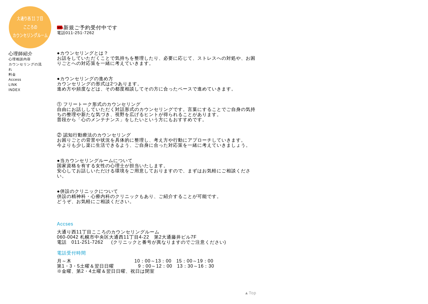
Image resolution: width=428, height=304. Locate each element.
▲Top (250, 293)
